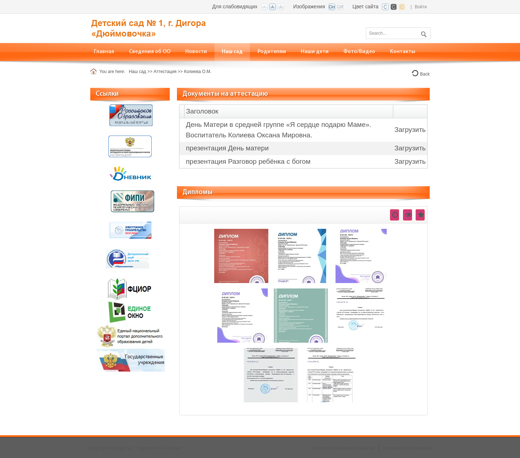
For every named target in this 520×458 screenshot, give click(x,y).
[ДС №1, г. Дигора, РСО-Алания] (160, 27)
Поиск (423, 33)
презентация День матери (227, 148)
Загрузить (410, 129)
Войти (421, 6)
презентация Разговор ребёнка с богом (248, 161)
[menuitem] (150, 52)
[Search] (398, 33)
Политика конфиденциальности (342, 448)
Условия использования (408, 448)
